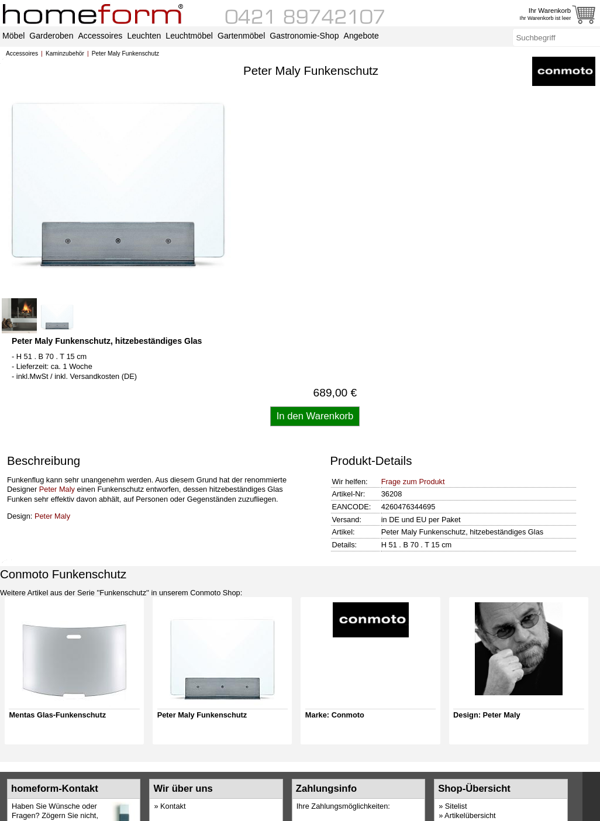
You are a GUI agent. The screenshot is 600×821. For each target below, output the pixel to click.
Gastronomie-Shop (304, 35)
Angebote (361, 35)
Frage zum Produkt (413, 481)
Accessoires (22, 53)
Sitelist (456, 806)
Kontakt (172, 806)
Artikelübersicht (469, 815)
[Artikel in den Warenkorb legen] (315, 416)
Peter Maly (57, 489)
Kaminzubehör (65, 53)
